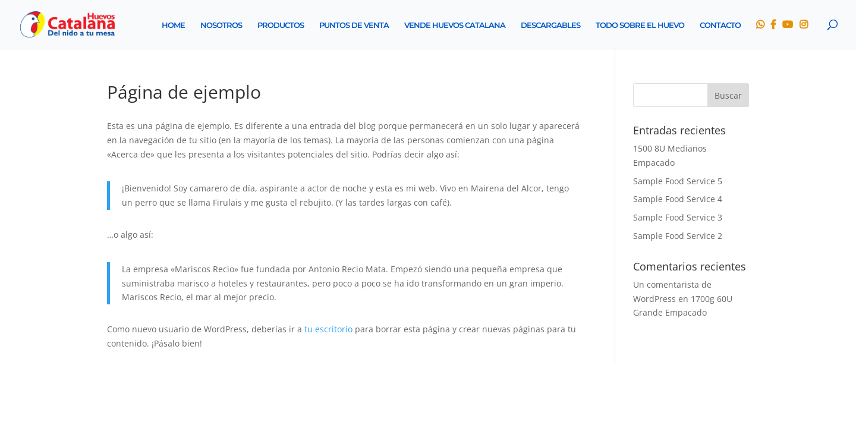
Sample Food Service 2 (677, 235)
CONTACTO (720, 25)
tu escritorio (328, 329)
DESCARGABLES (550, 25)
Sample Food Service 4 (677, 198)
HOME (173, 25)
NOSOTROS (221, 25)
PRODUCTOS (280, 25)
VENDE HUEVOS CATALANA (454, 25)
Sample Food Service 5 (677, 181)
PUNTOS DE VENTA (354, 25)
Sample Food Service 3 (677, 217)
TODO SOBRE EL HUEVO (640, 25)
